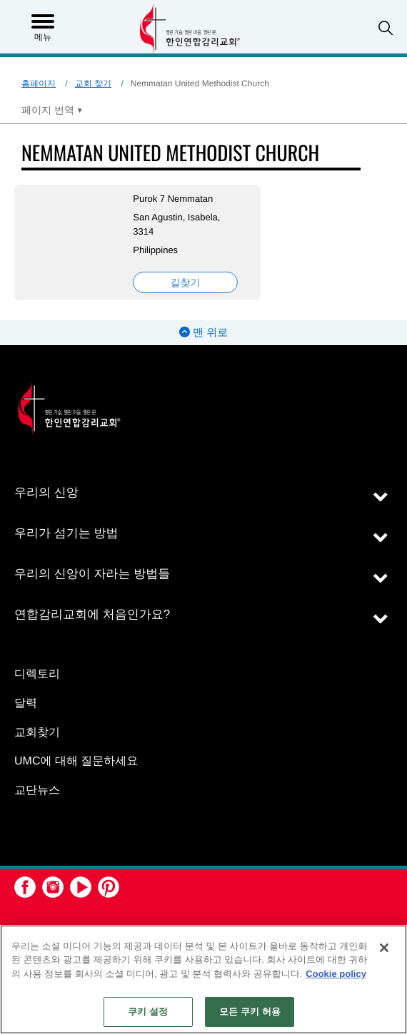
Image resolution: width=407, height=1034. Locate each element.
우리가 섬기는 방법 (66, 533)
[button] (385, 28)
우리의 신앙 (46, 492)
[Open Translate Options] (52, 109)
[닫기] (384, 947)
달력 (25, 703)
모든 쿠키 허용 (250, 1011)
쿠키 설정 (148, 1011)
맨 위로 (203, 333)
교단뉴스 (37, 790)
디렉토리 (37, 674)
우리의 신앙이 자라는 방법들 (92, 573)
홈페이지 (38, 83)
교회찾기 (37, 733)
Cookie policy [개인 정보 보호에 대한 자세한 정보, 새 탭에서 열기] (336, 973)
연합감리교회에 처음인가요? (92, 614)
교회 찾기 (93, 83)
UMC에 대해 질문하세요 (76, 761)
